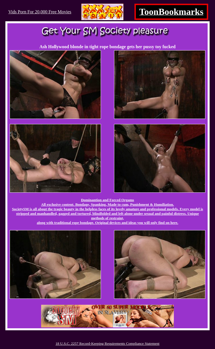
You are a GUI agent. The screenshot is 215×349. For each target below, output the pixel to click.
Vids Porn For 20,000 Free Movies (39, 11)
